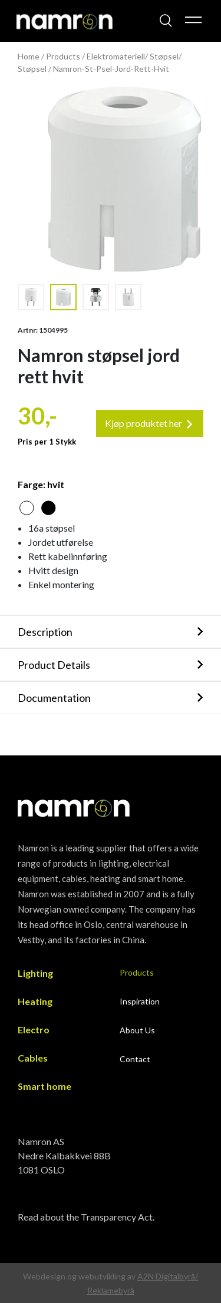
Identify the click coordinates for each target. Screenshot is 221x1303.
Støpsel (164, 56)
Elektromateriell (116, 56)
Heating (35, 1001)
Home (28, 56)
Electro (34, 1029)
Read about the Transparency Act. (86, 1216)
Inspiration (140, 1001)
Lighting (35, 973)
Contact (135, 1059)
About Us (137, 1030)
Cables (33, 1057)
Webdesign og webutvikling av (80, 1276)
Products (63, 56)
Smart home (44, 1086)
